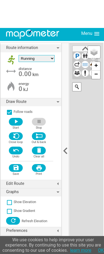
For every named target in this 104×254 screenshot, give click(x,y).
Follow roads (19, 112)
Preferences (33, 230)
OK (101, 250)
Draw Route (33, 102)
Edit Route (33, 183)
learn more (80, 250)
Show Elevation (21, 202)
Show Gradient (20, 211)
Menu (90, 33)
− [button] (96, 75)
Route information (33, 48)
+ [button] (96, 66)
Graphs (33, 192)
